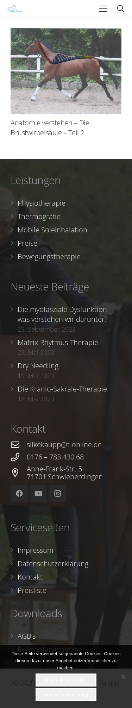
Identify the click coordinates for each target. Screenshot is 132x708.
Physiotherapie (41, 203)
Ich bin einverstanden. (66, 680)
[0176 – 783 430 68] (19, 457)
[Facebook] (19, 493)
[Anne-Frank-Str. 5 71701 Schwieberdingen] (19, 472)
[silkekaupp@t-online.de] (19, 444)
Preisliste (32, 590)
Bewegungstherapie (49, 256)
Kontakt (30, 577)
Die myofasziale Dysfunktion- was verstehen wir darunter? (63, 314)
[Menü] (103, 9)
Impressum (36, 550)
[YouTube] (38, 493)
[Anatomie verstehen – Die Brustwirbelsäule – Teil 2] (66, 71)
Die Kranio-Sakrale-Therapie (62, 389)
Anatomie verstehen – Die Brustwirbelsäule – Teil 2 (50, 127)
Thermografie (39, 216)
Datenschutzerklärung (53, 563)
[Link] (14, 8)
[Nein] (123, 676)
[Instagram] (57, 493)
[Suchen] (120, 9)
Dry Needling (38, 365)
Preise (27, 243)
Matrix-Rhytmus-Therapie (58, 342)
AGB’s (27, 636)
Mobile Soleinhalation (52, 229)
